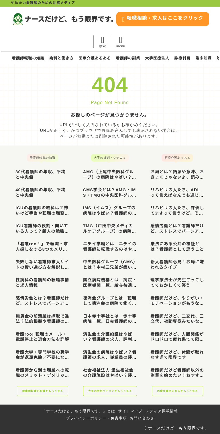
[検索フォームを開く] (182, 41)
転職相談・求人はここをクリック (116, 41)
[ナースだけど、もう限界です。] (110, 19)
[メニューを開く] (200, 41)
